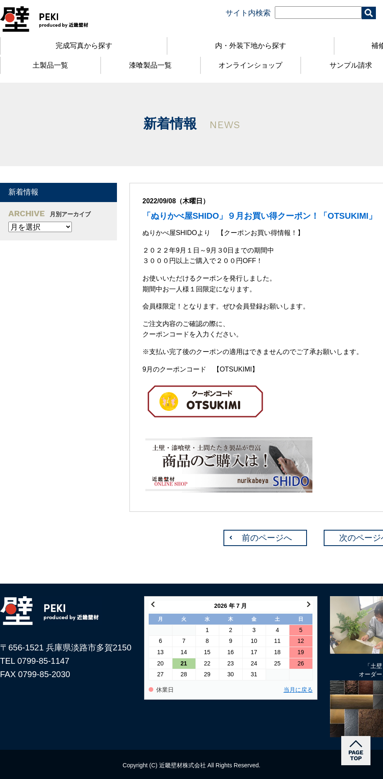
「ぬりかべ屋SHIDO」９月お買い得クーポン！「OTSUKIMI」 (259, 215)
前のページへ (267, 537)
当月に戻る (298, 690)
